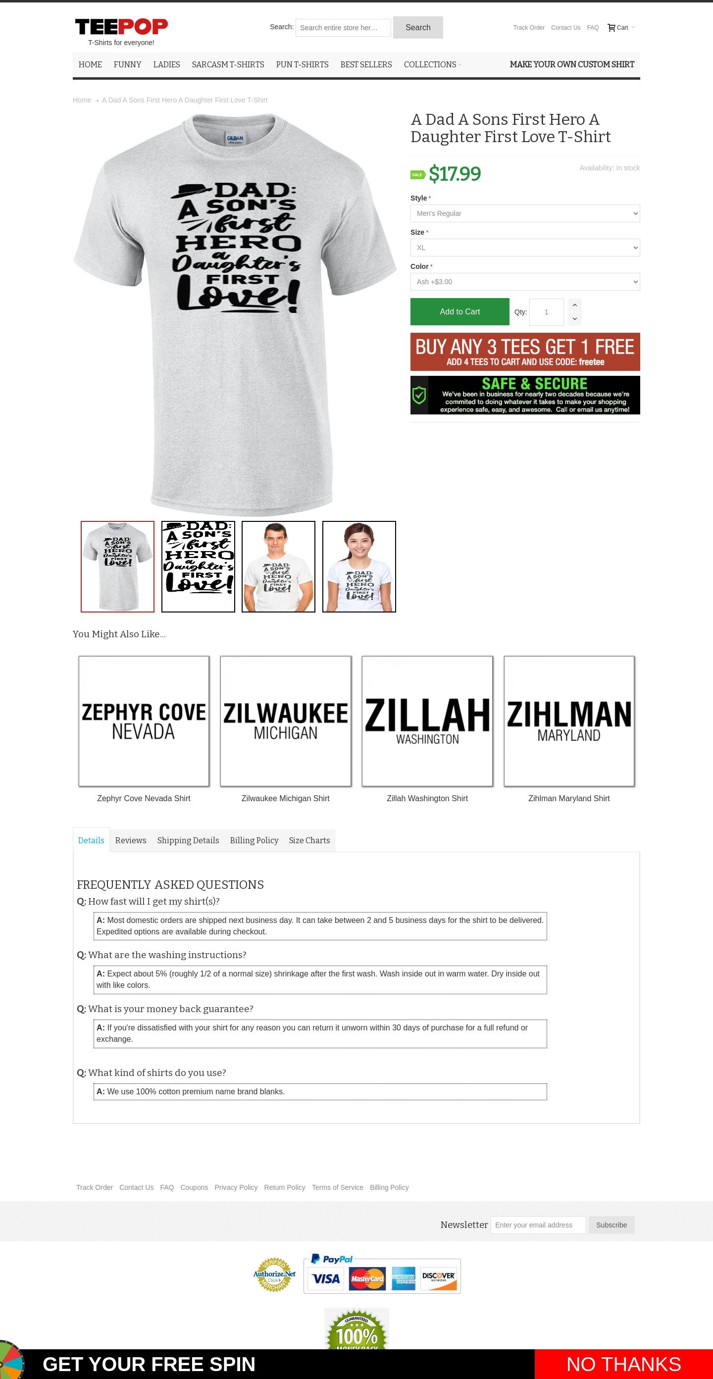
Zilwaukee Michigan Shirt (286, 798)
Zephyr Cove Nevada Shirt (144, 798)
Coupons (194, 1187)
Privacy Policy (235, 1187)
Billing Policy (254, 840)
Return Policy (285, 1187)
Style (418, 198)
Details (91, 840)
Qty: (520, 312)
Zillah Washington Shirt (427, 798)
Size (417, 232)
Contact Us (565, 27)
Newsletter (464, 1225)
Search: (282, 27)
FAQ (593, 27)
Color (419, 266)
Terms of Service (337, 1187)
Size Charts (309, 840)
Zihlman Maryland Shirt (569, 798)
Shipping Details (188, 840)
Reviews (131, 840)
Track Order (529, 27)
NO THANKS (624, 1364)
